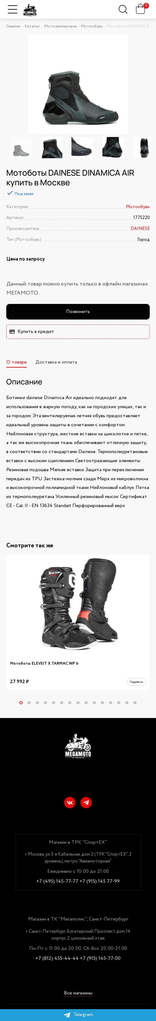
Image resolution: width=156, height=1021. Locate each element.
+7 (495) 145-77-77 (57, 881)
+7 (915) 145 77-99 (100, 881)
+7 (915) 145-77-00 (100, 958)
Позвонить (78, 311)
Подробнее (133, 683)
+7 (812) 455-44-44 (57, 958)
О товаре (16, 362)
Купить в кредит (31, 331)
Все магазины (78, 993)
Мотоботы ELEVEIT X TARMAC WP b (44, 663)
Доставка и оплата (56, 362)
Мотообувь (138, 207)
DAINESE (140, 229)
